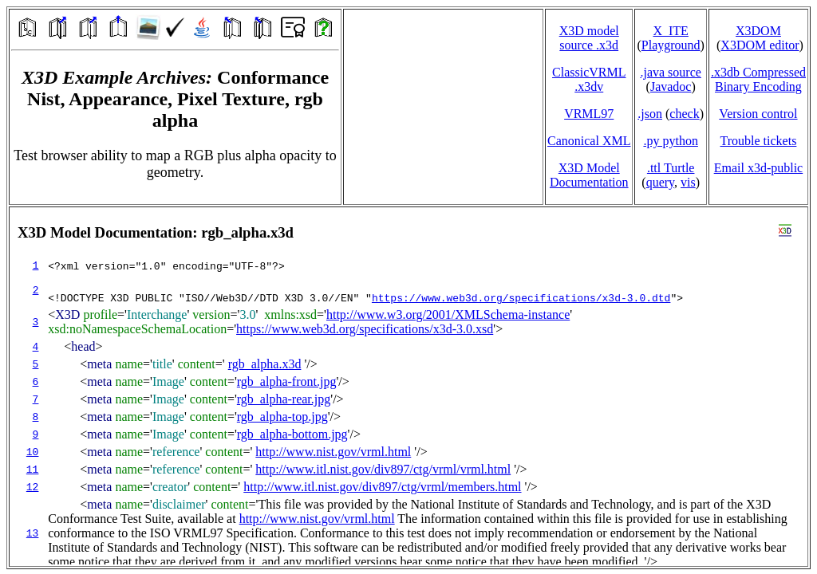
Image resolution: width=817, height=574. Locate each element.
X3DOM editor (759, 45)
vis (688, 182)
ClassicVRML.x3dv (589, 79)
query (660, 182)
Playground (671, 45)
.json (649, 113)
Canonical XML (588, 140)
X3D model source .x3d (589, 38)
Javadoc (671, 86)
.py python (670, 140)
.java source (670, 72)
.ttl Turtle (671, 168)
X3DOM (758, 30)
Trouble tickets (758, 140)
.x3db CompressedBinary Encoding (758, 79)
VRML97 (589, 113)
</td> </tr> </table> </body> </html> (408, 386)
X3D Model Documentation (589, 175)
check (684, 113)
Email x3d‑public (758, 168)
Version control (758, 113)
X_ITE (670, 30)
